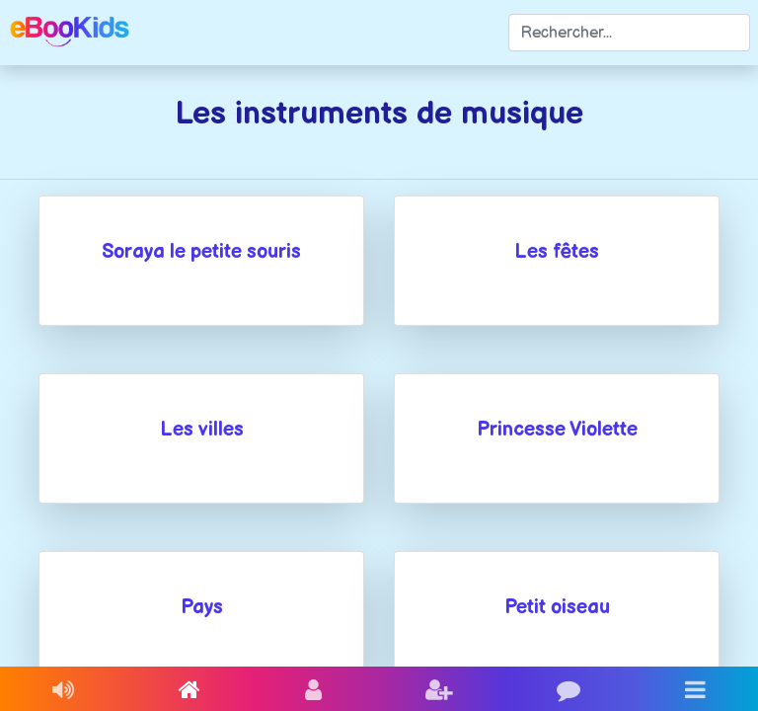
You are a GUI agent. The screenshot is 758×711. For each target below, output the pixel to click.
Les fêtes (556, 252)
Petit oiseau (557, 607)
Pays (202, 607)
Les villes (202, 429)
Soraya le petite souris (201, 252)
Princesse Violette (557, 429)
